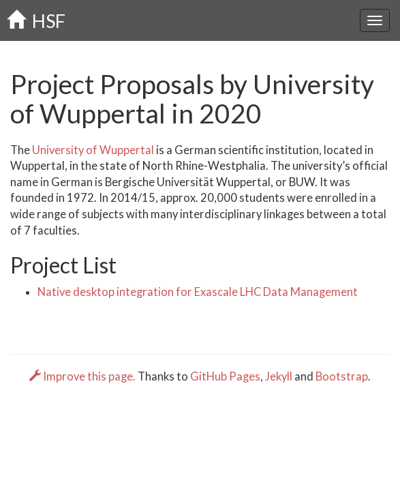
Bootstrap (342, 376)
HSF (36, 21)
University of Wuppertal (93, 150)
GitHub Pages (225, 376)
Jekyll (278, 376)
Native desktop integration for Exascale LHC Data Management (197, 292)
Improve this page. (83, 376)
